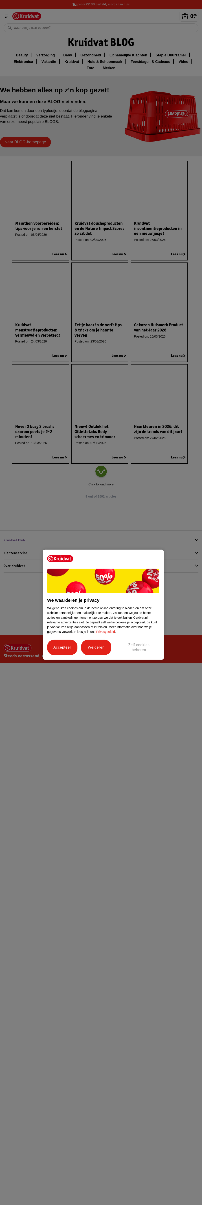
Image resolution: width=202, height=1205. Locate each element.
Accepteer (62, 647)
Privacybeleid (105, 631)
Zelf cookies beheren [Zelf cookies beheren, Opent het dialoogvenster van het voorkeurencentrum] (139, 647)
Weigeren (96, 647)
